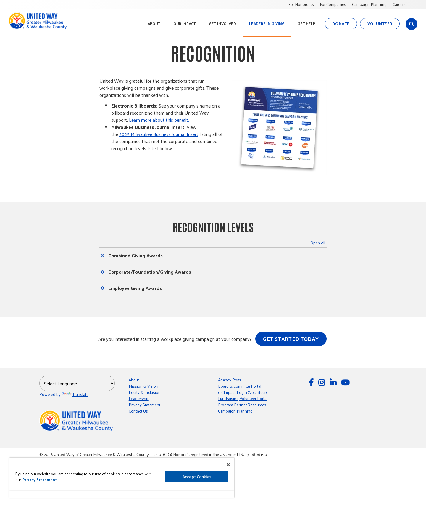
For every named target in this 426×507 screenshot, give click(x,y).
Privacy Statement (144, 404)
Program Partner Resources (242, 404)
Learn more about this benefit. (159, 119)
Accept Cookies (197, 476)
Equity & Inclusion (145, 392)
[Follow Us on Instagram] (322, 382)
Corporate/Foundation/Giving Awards (149, 271)
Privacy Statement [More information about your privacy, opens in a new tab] (39, 479)
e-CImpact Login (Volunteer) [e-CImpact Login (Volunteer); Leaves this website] (242, 392)
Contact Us (138, 411)
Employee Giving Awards (135, 288)
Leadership (139, 398)
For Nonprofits (301, 4)
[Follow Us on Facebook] (312, 382)
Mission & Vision (143, 386)
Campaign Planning (369, 4)
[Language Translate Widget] (77, 383)
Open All (317, 242)
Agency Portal (230, 380)
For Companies (333, 4)
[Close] (228, 464)
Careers (399, 4)
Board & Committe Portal (239, 386)
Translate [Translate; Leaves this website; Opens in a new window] (75, 394)
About (134, 380)
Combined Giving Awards (135, 255)
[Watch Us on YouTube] (346, 382)
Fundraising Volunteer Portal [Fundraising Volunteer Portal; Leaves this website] (242, 398)
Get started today (291, 339)
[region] (121, 478)
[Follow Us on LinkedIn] (334, 382)
